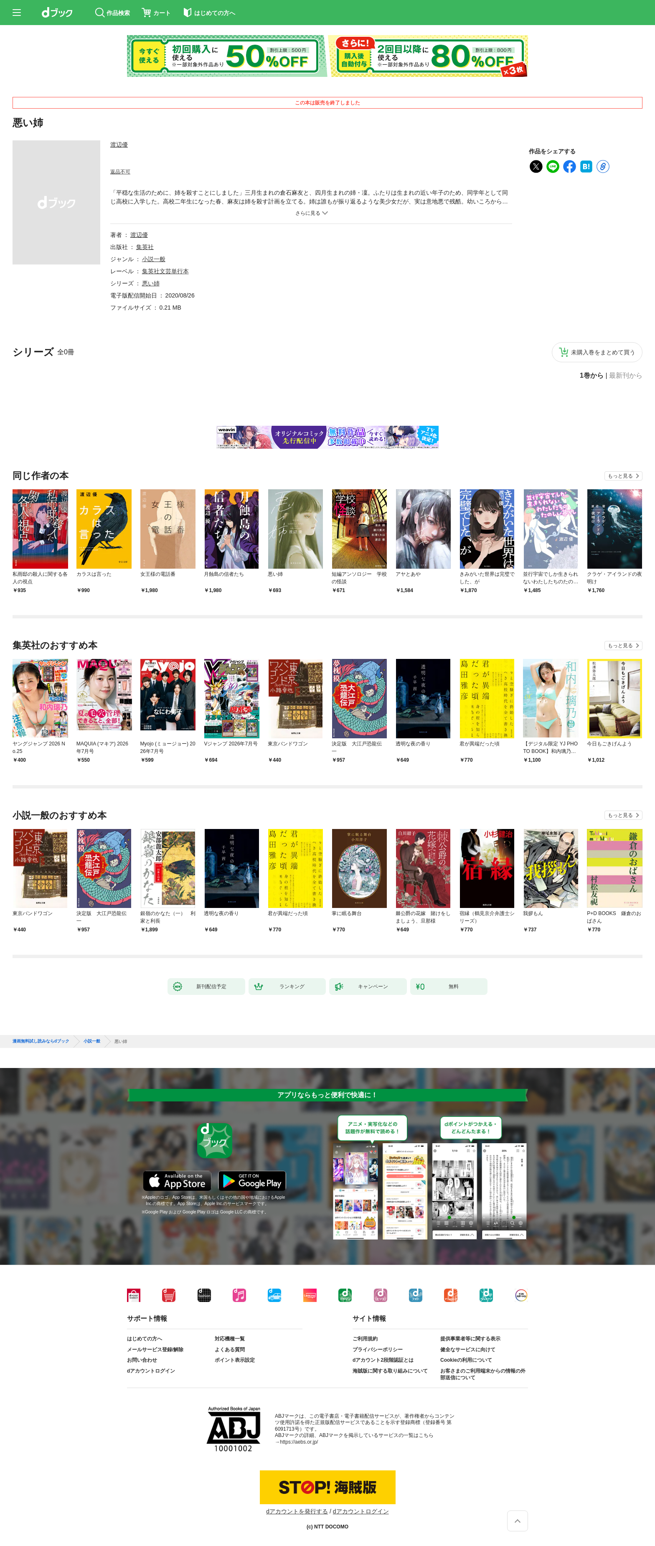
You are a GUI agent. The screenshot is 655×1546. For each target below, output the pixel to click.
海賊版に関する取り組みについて (390, 1371)
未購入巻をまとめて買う (603, 352)
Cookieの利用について (466, 1360)
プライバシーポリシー (378, 1350)
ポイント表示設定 (235, 1360)
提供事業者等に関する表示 (470, 1339)
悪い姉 (151, 283)
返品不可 (120, 172)
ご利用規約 (365, 1339)
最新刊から (625, 375)
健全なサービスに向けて (467, 1350)
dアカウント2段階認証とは (383, 1360)
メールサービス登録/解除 (155, 1350)
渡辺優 (119, 144)
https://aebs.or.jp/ (299, 1442)
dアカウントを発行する (297, 1511)
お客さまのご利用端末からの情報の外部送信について (483, 1374)
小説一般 (153, 259)
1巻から (592, 375)
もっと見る (620, 476)
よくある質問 (230, 1350)
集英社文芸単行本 (165, 271)
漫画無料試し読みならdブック (41, 1041)
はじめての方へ (144, 1339)
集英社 (145, 247)
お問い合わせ (142, 1360)
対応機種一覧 (230, 1339)
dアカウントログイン (151, 1371)
